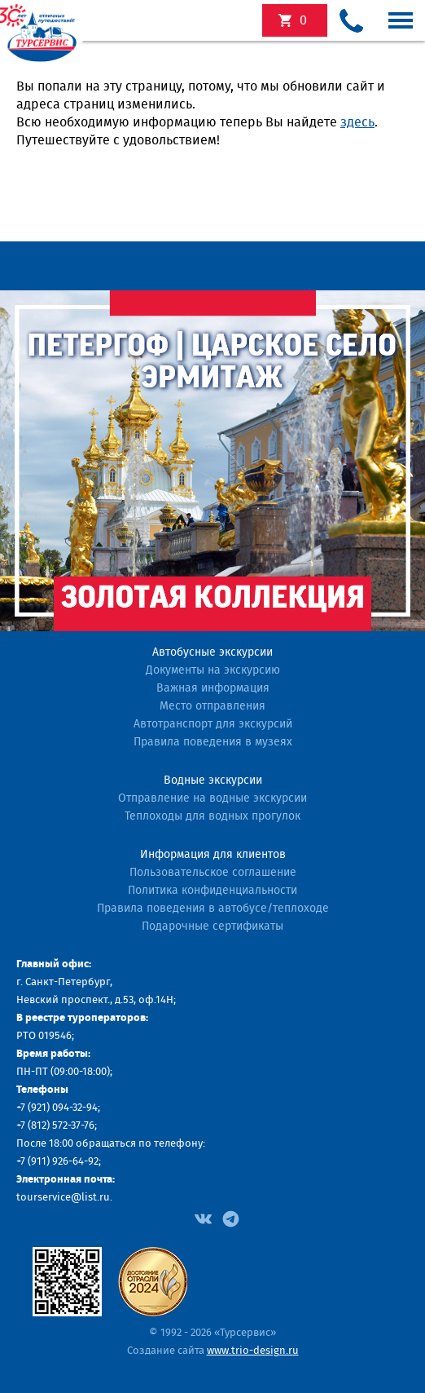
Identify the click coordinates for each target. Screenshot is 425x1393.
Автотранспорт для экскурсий (213, 724)
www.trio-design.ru (253, 1351)
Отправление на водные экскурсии (212, 798)
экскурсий (303, 20)
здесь (357, 122)
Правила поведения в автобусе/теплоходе (213, 908)
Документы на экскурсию (213, 670)
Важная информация (212, 688)
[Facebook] (203, 1218)
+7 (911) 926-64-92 (57, 1161)
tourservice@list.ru (63, 1197)
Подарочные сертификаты (212, 926)
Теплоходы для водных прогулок (212, 816)
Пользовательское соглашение (212, 872)
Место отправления (212, 706)
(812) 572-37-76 (61, 1126)
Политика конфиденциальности (212, 890)
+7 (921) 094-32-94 (57, 1108)
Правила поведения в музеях (213, 742)
